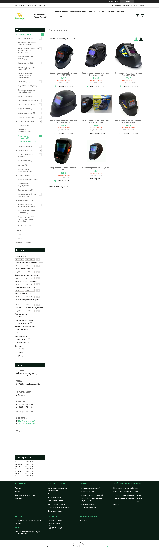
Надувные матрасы (55, 511)
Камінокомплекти (24, 190)
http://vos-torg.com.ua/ (26, 421)
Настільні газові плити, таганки (26, 58)
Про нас (120, 11)
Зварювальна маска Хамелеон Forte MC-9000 (96, 74)
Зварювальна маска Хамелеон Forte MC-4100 (129, 121)
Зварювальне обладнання (23, 137)
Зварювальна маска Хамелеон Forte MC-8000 (63, 74)
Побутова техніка (24, 38)
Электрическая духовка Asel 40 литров (127, 498)
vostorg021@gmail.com (26, 423)
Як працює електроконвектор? (92, 495)
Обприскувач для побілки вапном (125, 491)
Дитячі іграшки (23, 146)
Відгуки (19, 238)
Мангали (21, 165)
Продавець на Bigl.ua (79, 544)
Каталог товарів (61, 11)
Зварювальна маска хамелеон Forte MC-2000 (63, 121)
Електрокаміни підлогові (27, 179)
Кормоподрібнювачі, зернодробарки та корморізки (25, 75)
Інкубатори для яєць (25, 104)
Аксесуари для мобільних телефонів (27, 195)
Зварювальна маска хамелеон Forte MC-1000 (128, 74)
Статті (18, 230)
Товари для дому (24, 121)
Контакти (111, 11)
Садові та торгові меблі (26, 100)
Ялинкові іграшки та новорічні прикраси (25, 205)
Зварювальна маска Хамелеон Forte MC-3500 (96, 121)
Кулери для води (24, 175)
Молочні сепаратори (55, 501)
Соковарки (52, 494)
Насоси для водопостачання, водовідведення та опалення (28, 50)
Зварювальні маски (26, 141)
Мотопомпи (22, 125)
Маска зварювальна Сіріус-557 (96, 168)
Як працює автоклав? (88, 491)
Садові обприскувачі (88, 507)
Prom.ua (90, 542)
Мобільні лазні (23, 225)
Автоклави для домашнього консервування (28, 43)
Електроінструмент (25, 117)
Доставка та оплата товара (25, 495)
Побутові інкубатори (55, 497)
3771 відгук (114, 1)
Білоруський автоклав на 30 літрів (125, 488)
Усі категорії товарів (23, 34)
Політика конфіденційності (105, 546)
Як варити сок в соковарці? (90, 488)
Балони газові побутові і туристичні (26, 68)
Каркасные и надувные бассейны (60, 507)
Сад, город (22, 81)
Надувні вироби (23, 63)
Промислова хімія (24, 161)
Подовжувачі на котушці (27, 86)
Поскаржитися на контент (88, 546)
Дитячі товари (23, 150)
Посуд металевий (24, 109)
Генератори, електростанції (23, 131)
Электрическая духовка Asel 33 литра (127, 495)
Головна (58, 16)
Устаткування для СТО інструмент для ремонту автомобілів (26, 219)
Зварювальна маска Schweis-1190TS (63, 169)
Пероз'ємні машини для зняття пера (26, 212)
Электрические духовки (56, 504)
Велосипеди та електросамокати (24, 170)
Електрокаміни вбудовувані (23, 185)
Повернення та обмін (96, 11)
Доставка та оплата (78, 11)
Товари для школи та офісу (25, 155)
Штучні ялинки (23, 200)
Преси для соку (23, 96)
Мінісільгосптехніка (25, 113)
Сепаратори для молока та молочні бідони (27, 91)
